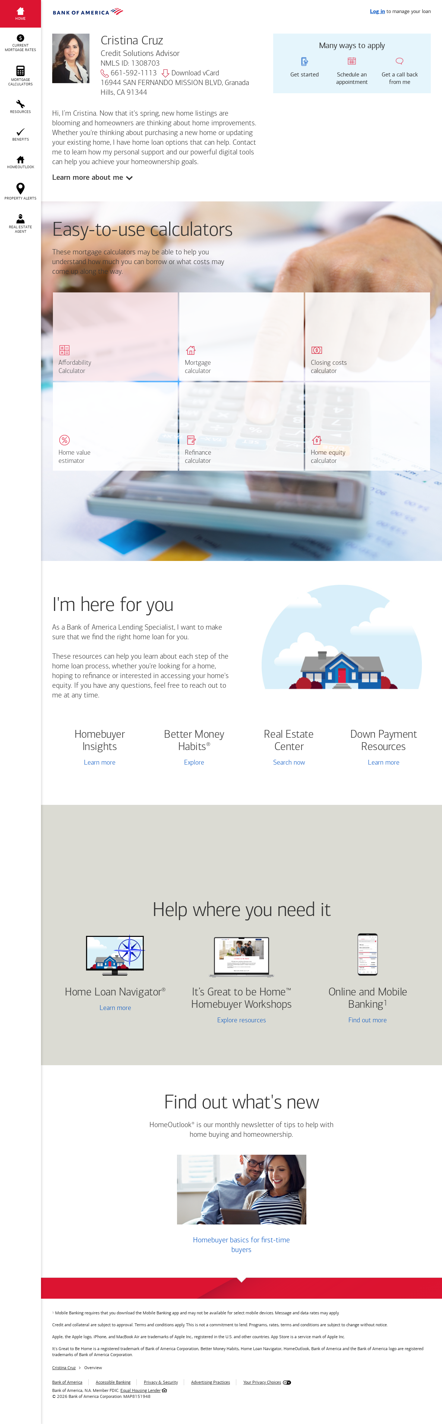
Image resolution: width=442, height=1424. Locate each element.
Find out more (348, 1021)
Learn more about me (87, 177)
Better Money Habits (194, 741)
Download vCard (190, 73)
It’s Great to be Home (241, 999)
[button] (20, 43)
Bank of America (67, 1382)
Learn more (100, 762)
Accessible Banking (113, 1382)
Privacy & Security (161, 1382)
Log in (377, 12)
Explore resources (241, 1020)
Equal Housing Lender (140, 1390)
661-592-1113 (129, 73)
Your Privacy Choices (262, 1382)
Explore (194, 762)
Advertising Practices (210, 1382)
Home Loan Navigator (115, 992)
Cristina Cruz (64, 1367)
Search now (289, 762)
